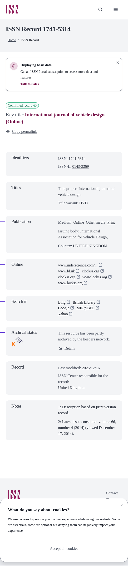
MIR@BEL (86, 308)
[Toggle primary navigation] (115, 9)
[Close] (121, 505)
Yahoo (63, 314)
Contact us (112, 497)
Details (67, 349)
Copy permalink (21, 131)
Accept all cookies (63, 548)
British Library (84, 302)
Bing (62, 302)
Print (111, 223)
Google (63, 308)
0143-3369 (80, 166)
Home (12, 40)
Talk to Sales (29, 84)
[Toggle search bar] (100, 9)
